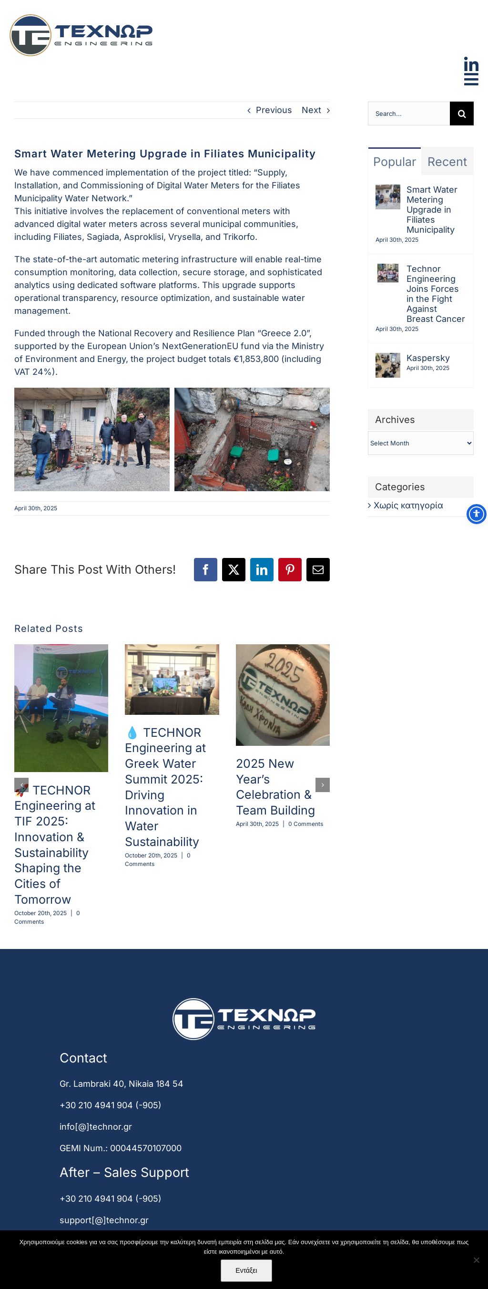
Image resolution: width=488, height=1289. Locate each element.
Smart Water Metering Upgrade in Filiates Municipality (432, 210)
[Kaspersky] (388, 359)
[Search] (462, 113)
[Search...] (409, 113)
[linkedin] (471, 61)
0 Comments (305, 823)
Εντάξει (246, 1270)
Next (311, 110)
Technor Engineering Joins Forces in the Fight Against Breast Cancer (436, 294)
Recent (447, 162)
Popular (394, 162)
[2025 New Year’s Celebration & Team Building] (283, 649)
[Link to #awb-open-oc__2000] (471, 79)
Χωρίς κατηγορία (408, 505)
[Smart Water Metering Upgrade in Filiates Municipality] (388, 191)
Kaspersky (428, 358)
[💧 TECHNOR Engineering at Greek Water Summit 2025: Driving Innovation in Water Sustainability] (172, 649)
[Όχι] (476, 1260)
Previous (274, 110)
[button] (21, 785)
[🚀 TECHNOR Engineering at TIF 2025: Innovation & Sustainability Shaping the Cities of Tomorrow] (61, 649)
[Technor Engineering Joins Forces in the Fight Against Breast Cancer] (388, 270)
